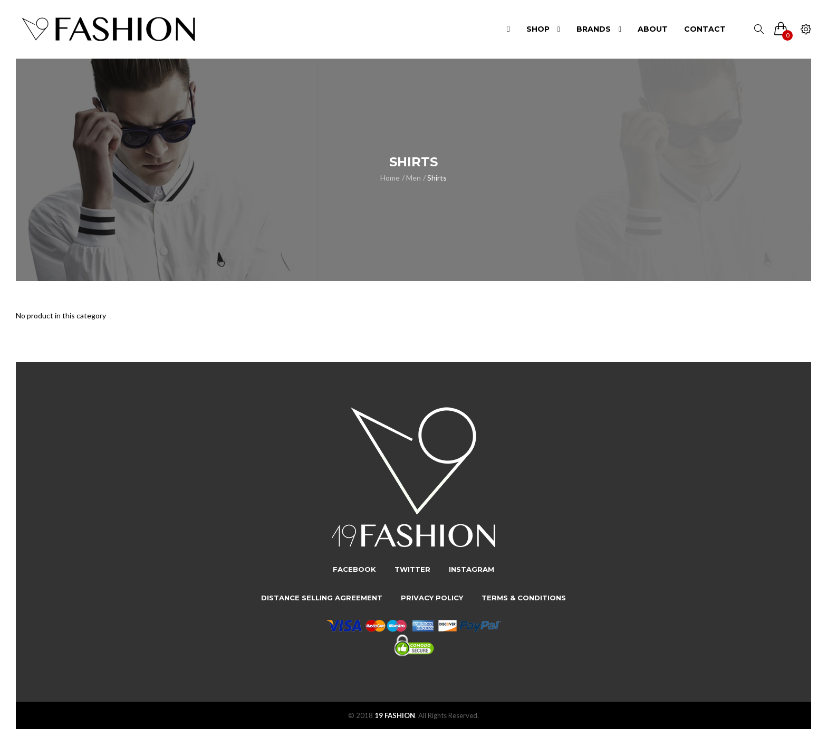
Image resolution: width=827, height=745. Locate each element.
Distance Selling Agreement (321, 597)
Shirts (437, 177)
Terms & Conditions (524, 597)
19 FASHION (394, 715)
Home (390, 177)
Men (413, 177)
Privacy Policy (432, 597)
